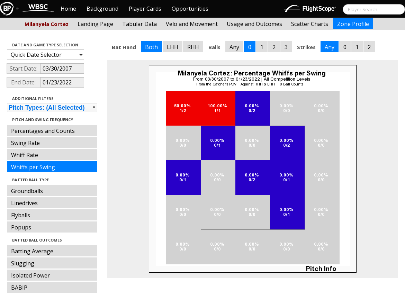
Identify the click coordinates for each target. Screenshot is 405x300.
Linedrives (24, 203)
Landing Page (95, 24)
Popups (21, 227)
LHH (172, 47)
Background (102, 8)
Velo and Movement (192, 24)
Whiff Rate (24, 155)
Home (68, 8)
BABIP (19, 287)
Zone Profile (353, 24)
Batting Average (32, 251)
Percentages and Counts (43, 131)
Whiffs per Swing (33, 167)
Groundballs (27, 191)
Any (234, 47)
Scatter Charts (309, 24)
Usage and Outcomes (254, 24)
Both (151, 47)
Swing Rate (25, 143)
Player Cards (145, 8)
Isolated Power (30, 275)
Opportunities (190, 8)
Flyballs (20, 215)
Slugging (22, 263)
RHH (193, 47)
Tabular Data (139, 24)
